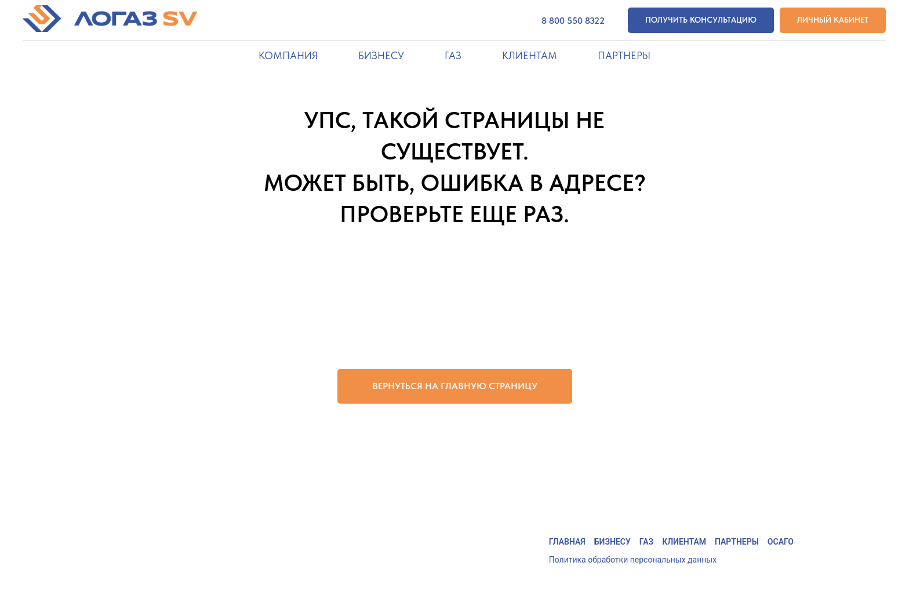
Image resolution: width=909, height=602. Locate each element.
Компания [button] (288, 55)
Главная (567, 541)
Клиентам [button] (529, 55)
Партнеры (624, 55)
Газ (646, 541)
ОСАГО (781, 541)
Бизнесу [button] (381, 55)
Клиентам (684, 541)
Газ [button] (453, 55)
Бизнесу (612, 541)
